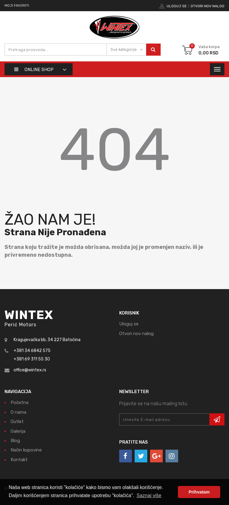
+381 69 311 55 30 (32, 359)
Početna (19, 402)
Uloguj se (177, 6)
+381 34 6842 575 (32, 350)
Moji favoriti (17, 5)
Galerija (18, 431)
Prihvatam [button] (199, 492)
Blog (15, 440)
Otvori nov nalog (207, 6)
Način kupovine (26, 450)
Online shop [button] (34, 69)
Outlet (17, 421)
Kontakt (19, 459)
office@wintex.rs (30, 370)
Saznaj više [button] (149, 495)
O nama (18, 412)
